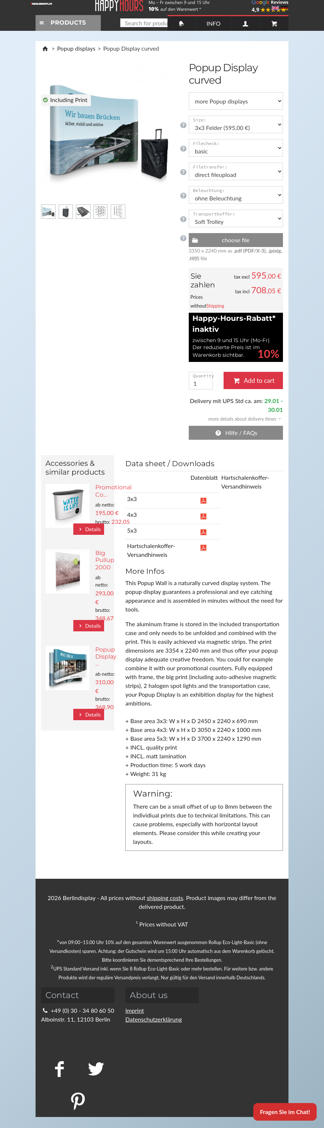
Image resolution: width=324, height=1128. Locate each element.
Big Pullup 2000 (104, 560)
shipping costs (165, 897)
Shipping (215, 306)
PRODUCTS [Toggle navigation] (61, 22)
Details (89, 529)
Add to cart (253, 380)
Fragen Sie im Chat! (285, 1111)
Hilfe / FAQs (235, 432)
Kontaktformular (67, 1036)
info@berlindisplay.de (73, 1027)
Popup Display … (106, 656)
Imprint (134, 1010)
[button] (242, 418)
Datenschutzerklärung (153, 1019)
